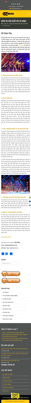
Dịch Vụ (6, 23)
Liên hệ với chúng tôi (7, 387)
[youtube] (17, 4)
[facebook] (11, 4)
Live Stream (5, 292)
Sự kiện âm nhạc (6, 309)
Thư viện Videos (6, 384)
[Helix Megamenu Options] (29, 13)
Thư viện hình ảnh (7, 381)
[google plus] (15, 4)
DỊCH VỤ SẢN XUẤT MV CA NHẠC (19, 23)
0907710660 (20, 6)
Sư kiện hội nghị (6, 299)
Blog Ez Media (6, 377)
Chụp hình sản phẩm (8, 315)
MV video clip (6, 312)
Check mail (5, 391)
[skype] (19, 4)
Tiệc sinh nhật (6, 305)
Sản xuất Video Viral (7, 302)
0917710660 (12, 6)
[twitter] (13, 4)
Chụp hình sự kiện (7, 319)
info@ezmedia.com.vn (16, 8)
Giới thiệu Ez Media (7, 374)
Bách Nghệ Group (18, 399)
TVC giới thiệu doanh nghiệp (9, 295)
